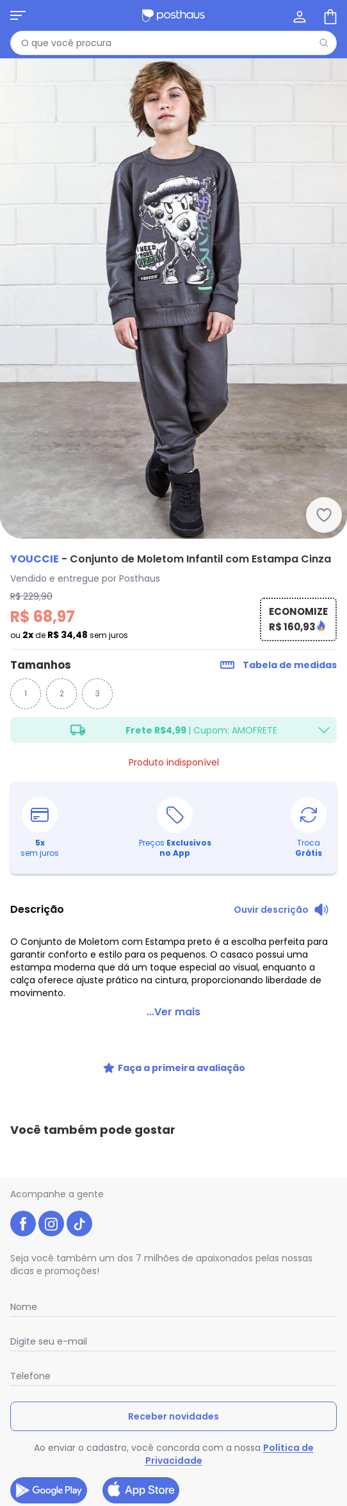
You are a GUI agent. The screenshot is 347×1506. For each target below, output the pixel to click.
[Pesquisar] (324, 43)
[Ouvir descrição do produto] (281, 909)
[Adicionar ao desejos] (324, 515)
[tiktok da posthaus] (79, 1223)
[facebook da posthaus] (23, 1223)
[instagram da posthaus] (51, 1223)
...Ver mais (173, 1011)
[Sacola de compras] (329, 15)
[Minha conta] (298, 15)
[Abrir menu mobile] (18, 15)
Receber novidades (173, 1416)
